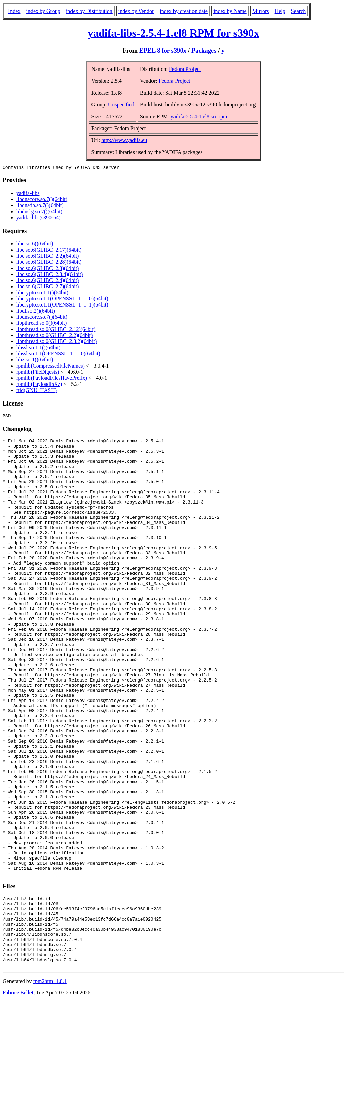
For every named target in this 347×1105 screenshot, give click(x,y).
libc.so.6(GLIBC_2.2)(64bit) (47, 257)
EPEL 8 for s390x (162, 50)
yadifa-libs (27, 194)
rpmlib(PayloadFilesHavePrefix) (51, 379)
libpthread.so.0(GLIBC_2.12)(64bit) (55, 330)
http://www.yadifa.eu (124, 140)
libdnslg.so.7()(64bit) (39, 212)
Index (14, 11)
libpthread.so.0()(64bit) (41, 324)
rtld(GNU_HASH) (36, 391)
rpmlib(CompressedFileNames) (50, 367)
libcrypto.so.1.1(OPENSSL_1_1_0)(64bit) (62, 299)
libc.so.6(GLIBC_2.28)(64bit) (48, 263)
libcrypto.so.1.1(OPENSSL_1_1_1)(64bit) (62, 306)
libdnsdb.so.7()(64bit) (40, 206)
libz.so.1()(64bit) (34, 360)
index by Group (43, 11)
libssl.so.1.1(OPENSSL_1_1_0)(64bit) (58, 354)
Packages (204, 50)
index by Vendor (136, 11)
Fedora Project (185, 69)
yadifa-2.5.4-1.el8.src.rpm (199, 116)
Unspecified (121, 104)
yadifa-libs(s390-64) (38, 218)
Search (298, 11)
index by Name (230, 11)
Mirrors (260, 11)
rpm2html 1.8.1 (50, 1085)
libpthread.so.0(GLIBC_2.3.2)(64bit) (56, 342)
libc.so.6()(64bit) (34, 245)
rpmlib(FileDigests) (37, 373)
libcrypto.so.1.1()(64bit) (42, 293)
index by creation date (184, 11)
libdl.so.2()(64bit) (35, 312)
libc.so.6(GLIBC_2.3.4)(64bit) (49, 275)
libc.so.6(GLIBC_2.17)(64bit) (48, 251)
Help (280, 11)
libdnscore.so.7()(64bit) (41, 200)
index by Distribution (89, 11)
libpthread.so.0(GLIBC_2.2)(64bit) (54, 336)
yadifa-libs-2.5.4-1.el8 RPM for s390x (173, 33)
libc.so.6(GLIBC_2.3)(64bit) (47, 269)
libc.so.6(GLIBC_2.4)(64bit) (47, 281)
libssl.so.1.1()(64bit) (38, 348)
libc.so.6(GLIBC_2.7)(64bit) (47, 287)
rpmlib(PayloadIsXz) (39, 385)
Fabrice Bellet (18, 1096)
